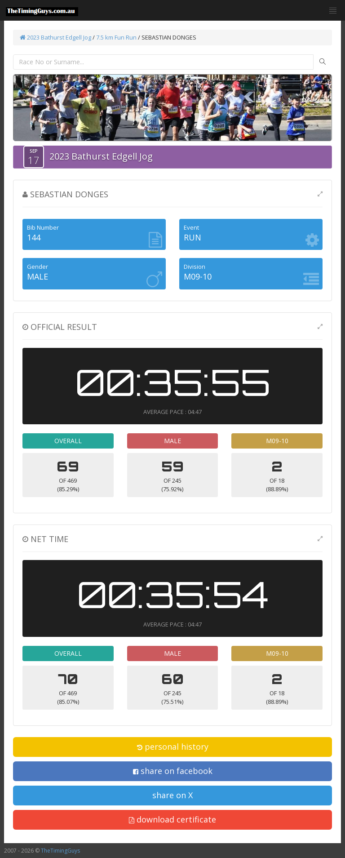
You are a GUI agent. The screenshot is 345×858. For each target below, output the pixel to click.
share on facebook (172, 770)
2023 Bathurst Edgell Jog (55, 37)
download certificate (172, 819)
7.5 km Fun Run (116, 37)
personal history (172, 746)
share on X (172, 795)
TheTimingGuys (60, 850)
